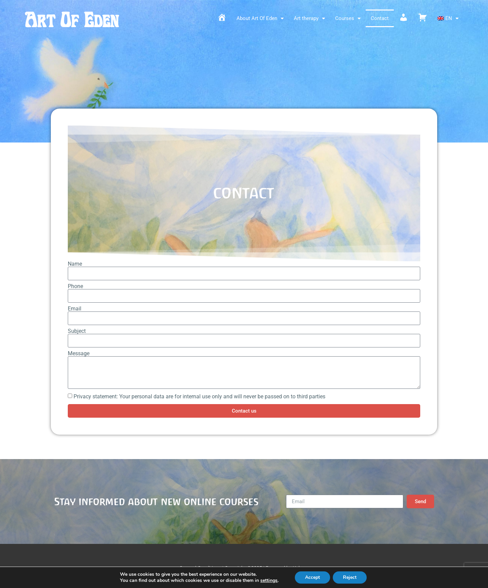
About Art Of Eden (260, 18)
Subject (77, 331)
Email (74, 308)
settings (269, 580)
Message (78, 353)
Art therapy (309, 18)
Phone (75, 286)
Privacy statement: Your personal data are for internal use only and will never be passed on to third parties (199, 396)
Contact (380, 18)
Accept (312, 577)
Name (75, 264)
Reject (350, 577)
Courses (348, 18)
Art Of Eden (71, 20)
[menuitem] (448, 18)
